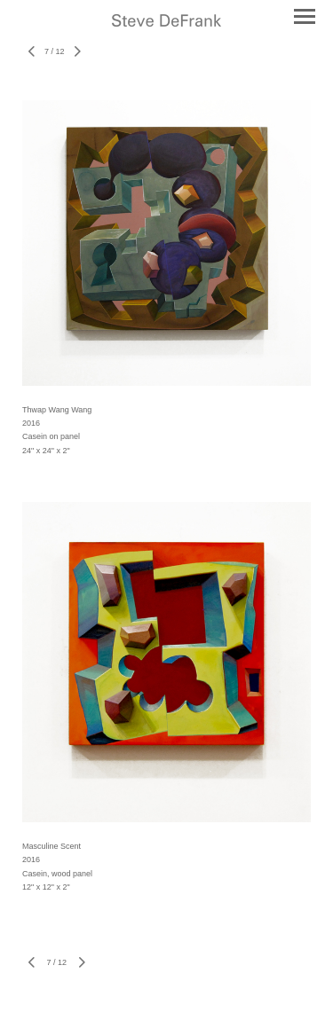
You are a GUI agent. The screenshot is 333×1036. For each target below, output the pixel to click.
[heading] (166, 21)
